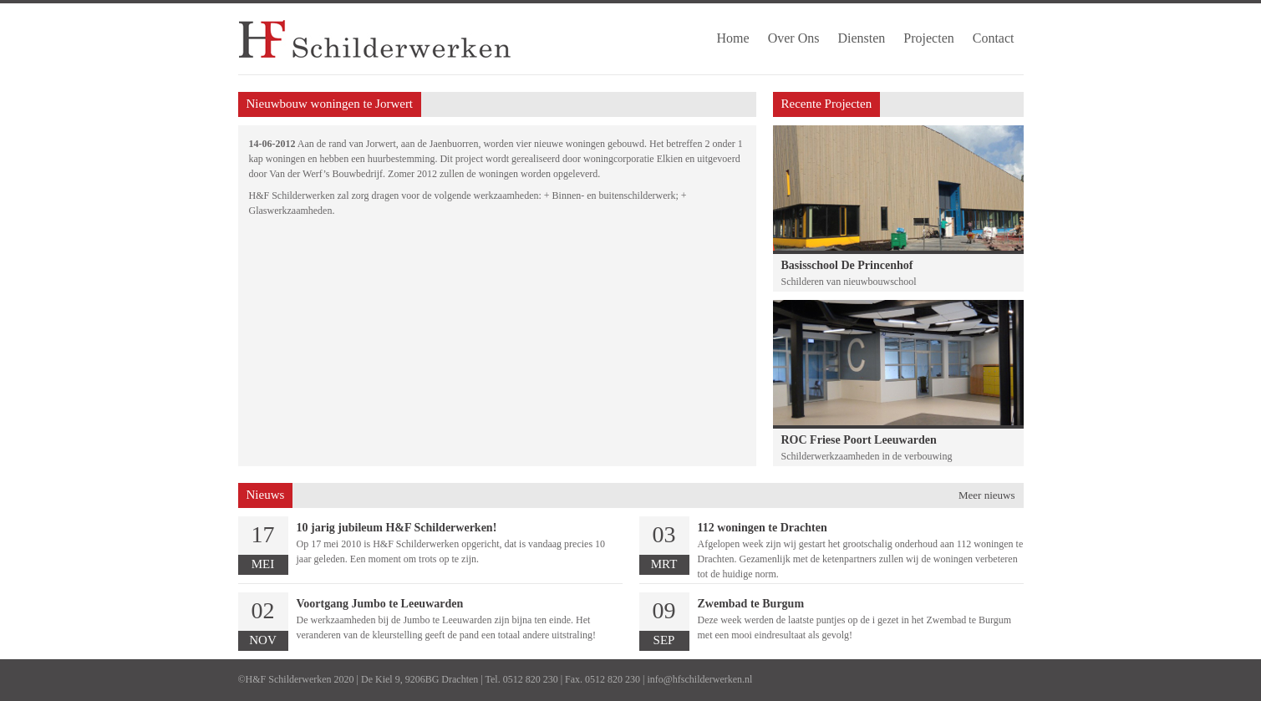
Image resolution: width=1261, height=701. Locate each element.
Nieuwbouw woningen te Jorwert (330, 103)
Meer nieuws (986, 495)
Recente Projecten (826, 103)
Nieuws (266, 494)
